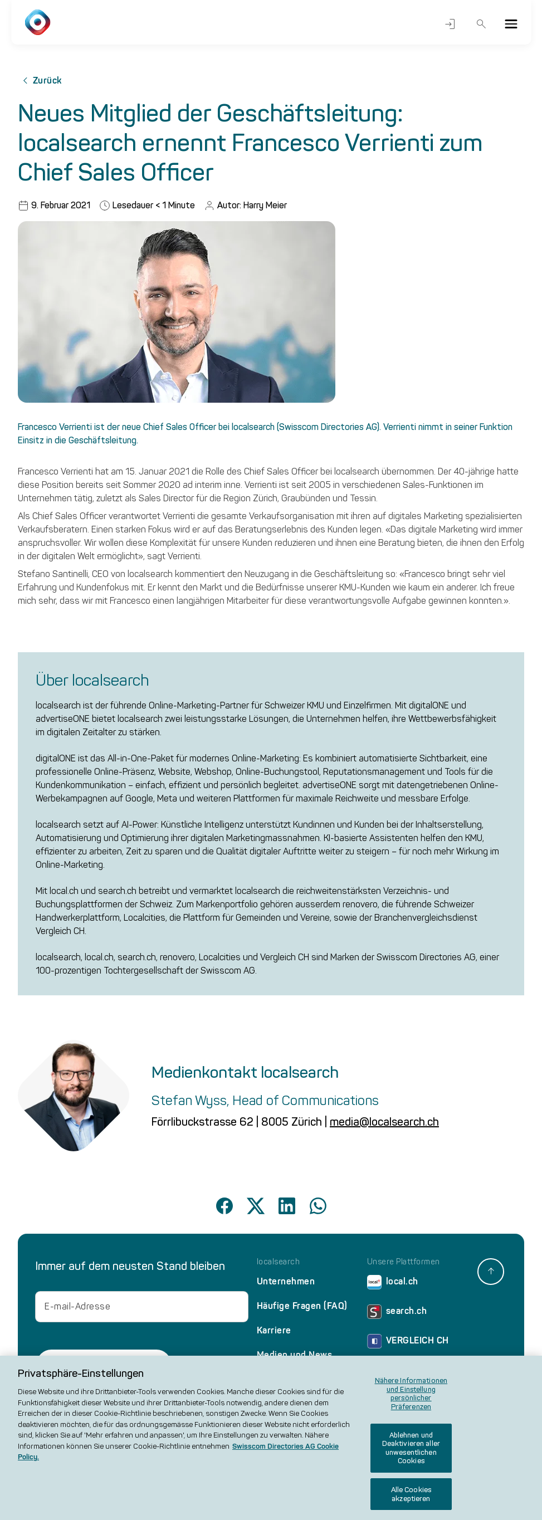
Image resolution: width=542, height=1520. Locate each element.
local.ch (392, 1284)
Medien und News (295, 1355)
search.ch (397, 1313)
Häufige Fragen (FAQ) (302, 1306)
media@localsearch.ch (384, 1121)
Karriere (274, 1330)
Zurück (40, 81)
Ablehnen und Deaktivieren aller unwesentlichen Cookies (411, 1453)
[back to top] (490, 1271)
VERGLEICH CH (408, 1343)
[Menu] (510, 24)
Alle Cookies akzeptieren (411, 1500)
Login (450, 24)
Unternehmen (286, 1281)
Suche (481, 24)
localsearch (278, 1262)
